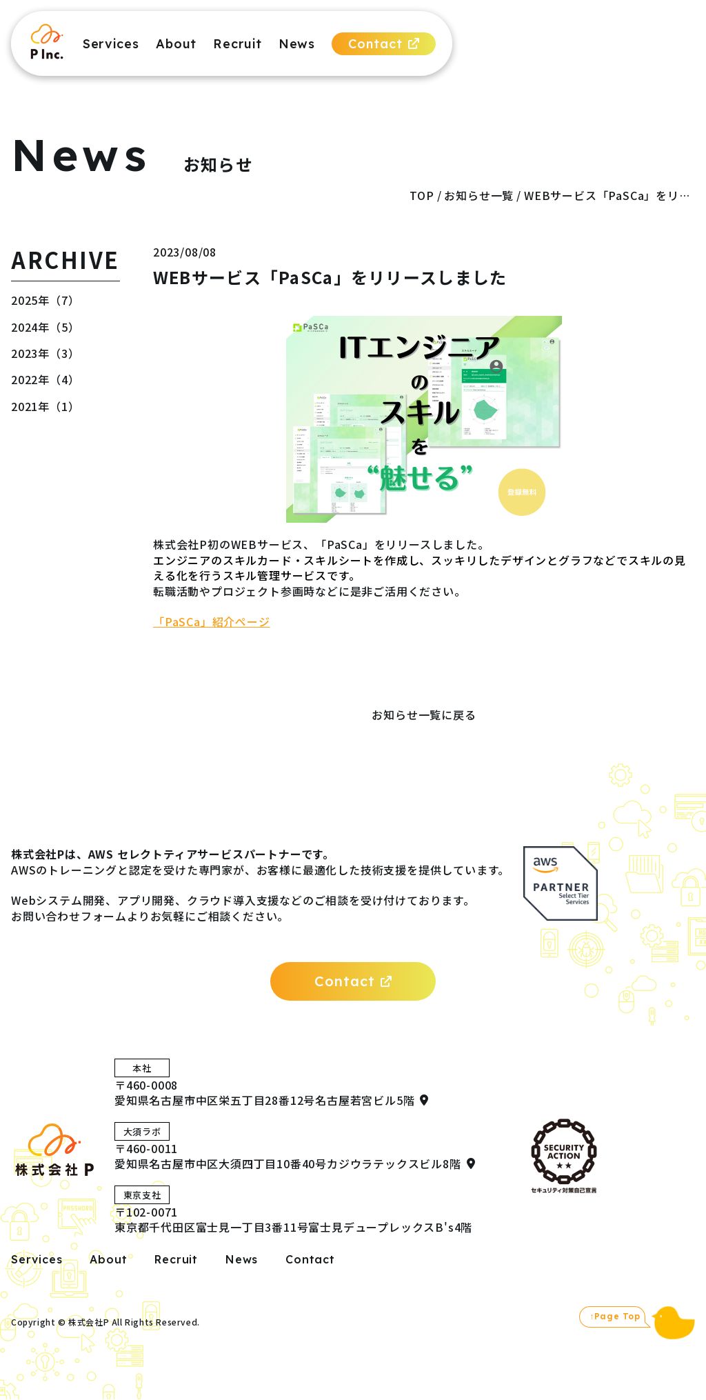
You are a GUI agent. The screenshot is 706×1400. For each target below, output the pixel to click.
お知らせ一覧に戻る (424, 714)
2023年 (30, 353)
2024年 (30, 327)
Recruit (237, 44)
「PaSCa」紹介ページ (211, 621)
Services (111, 44)
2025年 (30, 300)
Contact (383, 44)
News (297, 44)
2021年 (30, 406)
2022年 (30, 379)
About (176, 44)
